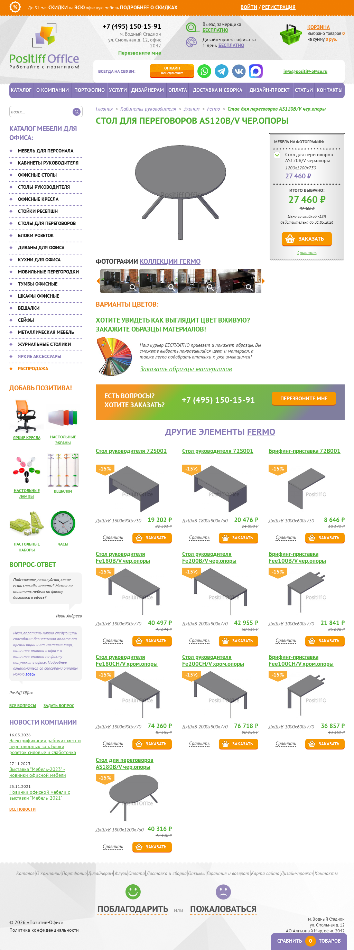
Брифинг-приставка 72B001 (305, 451)
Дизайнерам (147, 90)
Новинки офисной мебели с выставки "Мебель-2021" (39, 795)
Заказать (311, 238)
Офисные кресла (38, 199)
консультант (172, 70)
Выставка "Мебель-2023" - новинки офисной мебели (37, 772)
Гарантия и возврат (228, 873)
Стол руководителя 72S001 (217, 451)
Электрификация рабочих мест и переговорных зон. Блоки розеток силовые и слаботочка (45, 746)
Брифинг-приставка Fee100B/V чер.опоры (297, 557)
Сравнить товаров (309, 941)
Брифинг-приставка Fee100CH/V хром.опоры (301, 660)
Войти (249, 7)
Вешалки (28, 308)
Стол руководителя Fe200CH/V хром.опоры (213, 660)
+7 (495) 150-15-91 (132, 26)
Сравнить (307, 252)
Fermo (261, 431)
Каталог (21, 90)
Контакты (330, 90)
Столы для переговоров (47, 223)
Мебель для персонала (45, 151)
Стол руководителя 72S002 (131, 451)
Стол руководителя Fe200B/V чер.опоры (209, 557)
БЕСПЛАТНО (215, 30)
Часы (63, 544)
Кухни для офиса (39, 260)
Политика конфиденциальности (44, 930)
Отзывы (196, 873)
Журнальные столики (44, 344)
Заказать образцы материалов (186, 368)
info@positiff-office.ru (305, 71)
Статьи (304, 90)
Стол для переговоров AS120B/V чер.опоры (309, 157)
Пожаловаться (223, 908)
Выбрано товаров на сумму (326, 36)
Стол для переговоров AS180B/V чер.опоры (124, 763)
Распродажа (33, 368)
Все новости (22, 809)
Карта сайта (265, 873)
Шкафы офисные (38, 296)
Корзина (318, 27)
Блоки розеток (36, 235)
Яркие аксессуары (39, 356)
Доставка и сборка (217, 90)
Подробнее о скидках (149, 7)
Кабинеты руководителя (48, 163)
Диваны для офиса (41, 247)
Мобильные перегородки (48, 272)
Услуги (118, 90)
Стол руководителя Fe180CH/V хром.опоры (127, 660)
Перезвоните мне (139, 52)
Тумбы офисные (37, 284)
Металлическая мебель (46, 332)
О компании (52, 90)
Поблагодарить (132, 908)
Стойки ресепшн (38, 211)
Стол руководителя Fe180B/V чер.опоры (123, 557)
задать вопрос (59, 705)
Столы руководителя (44, 187)
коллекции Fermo (170, 261)
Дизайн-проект (270, 90)
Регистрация (279, 7)
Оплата (177, 90)
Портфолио (89, 90)
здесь (30, 674)
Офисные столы (37, 175)
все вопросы (22, 705)
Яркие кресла (26, 437)
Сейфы (26, 320)
